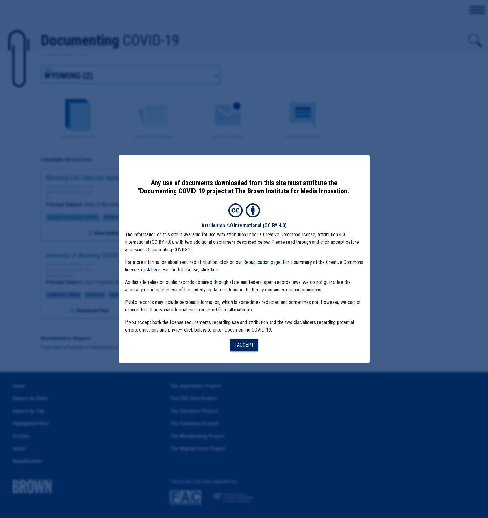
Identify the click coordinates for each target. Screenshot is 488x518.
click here (150, 270)
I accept (244, 345)
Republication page (262, 262)
